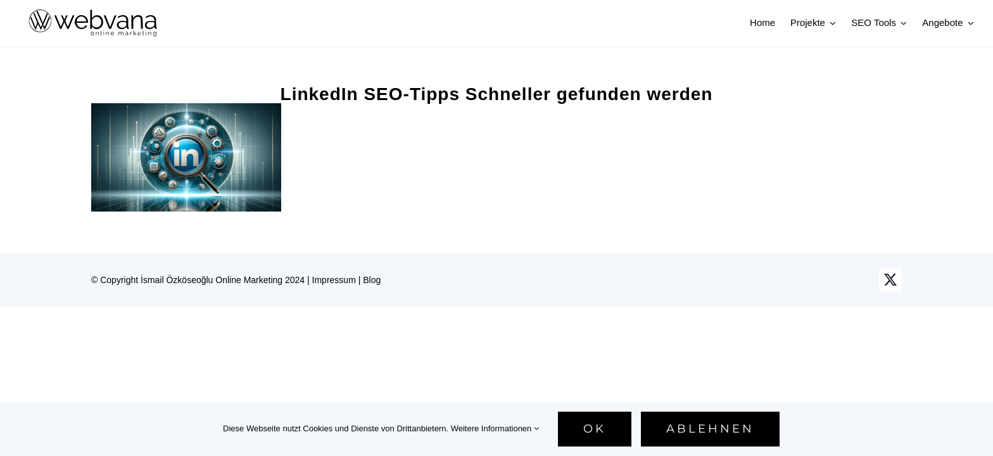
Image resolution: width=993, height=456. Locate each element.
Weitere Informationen (495, 428)
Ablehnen (710, 429)
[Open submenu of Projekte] (831, 23)
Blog (372, 280)
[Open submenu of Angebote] (969, 23)
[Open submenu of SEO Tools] (902, 23)
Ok (594, 429)
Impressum (334, 280)
